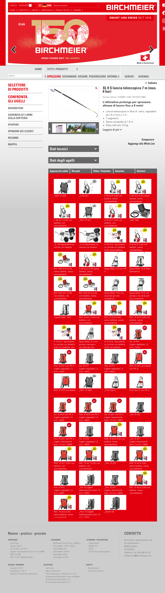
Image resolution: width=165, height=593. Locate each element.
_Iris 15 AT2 (140, 407)
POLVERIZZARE (97, 76)
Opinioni (141, 170)
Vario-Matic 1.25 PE (61, 551)
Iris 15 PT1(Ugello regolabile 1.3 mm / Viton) (90, 360)
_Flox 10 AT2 (115, 455)
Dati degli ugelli (62, 160)
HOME (12, 10)
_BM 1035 (140, 212)
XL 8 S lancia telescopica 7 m (58, 582)
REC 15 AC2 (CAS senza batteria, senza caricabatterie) (65, 506)
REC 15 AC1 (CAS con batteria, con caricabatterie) (90, 457)
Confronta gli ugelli (17, 99)
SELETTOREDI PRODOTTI (18, 87)
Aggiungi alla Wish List (141, 143)
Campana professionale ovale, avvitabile (63, 576)
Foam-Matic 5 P (59, 549)
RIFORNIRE (113, 76)
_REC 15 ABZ (90, 382)
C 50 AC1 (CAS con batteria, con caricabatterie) (65, 214)
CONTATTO (23, 10)
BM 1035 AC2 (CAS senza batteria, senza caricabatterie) (65, 263)
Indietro (152, 83)
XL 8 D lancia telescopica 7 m (58, 579)
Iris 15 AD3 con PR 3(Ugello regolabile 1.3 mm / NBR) (65, 409)
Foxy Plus (14, 543)
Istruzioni (119, 170)
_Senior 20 (115, 504)
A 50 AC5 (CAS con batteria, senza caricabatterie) (140, 239)
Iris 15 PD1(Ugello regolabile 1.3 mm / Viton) (140, 336)
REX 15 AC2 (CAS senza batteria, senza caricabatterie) (115, 311)
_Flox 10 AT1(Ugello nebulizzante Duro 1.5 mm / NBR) (115, 482)
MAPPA (35, 10)
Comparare (148, 139)
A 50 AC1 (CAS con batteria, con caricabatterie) (115, 214)
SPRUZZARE (54, 76)
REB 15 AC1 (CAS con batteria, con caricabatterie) (65, 457)
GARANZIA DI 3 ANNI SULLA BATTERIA (20, 116)
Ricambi (76, 170)
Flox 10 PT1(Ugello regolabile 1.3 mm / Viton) (115, 360)
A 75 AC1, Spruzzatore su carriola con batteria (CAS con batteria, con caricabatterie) (65, 336)
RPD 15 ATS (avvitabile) (65, 382)
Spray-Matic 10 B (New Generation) (140, 262)
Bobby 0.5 (93, 546)
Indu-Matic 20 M (60, 554)
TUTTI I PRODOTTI (57, 69)
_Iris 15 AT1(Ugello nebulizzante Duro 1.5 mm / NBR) (140, 433)
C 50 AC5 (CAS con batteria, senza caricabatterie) (115, 190)
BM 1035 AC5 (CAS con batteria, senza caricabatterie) (90, 287)
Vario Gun (50, 568)
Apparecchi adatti (59, 170)
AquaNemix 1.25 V (18, 571)
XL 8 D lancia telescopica (99, 551)
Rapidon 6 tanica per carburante (23, 573)
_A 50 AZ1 (90, 188)
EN (23, 5)
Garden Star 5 (16, 546)
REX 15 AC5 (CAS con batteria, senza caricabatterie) (140, 311)
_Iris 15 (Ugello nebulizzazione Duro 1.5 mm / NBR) (90, 482)
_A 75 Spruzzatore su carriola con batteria (90, 238)
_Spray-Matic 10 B (65, 309)
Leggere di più (111, 129)
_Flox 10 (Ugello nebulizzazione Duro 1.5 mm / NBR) (90, 506)
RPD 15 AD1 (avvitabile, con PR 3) (140, 359)
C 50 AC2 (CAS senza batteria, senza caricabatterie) (140, 190)
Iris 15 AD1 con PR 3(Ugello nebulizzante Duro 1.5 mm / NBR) (115, 409)
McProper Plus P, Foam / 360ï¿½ (66, 543)
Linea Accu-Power (96, 571)
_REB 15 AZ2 (65, 188)
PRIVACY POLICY (63, 10)
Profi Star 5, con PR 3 (140, 382)
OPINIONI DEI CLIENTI (20, 131)
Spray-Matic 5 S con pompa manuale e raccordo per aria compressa (90, 336)
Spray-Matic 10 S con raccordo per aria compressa (115, 287)
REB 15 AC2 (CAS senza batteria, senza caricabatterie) (140, 457)
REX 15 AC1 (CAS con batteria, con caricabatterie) (90, 311)
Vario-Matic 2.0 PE (60, 557)
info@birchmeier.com (141, 555)
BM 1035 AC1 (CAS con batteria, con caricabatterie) (65, 287)
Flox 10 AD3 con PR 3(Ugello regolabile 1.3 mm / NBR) (90, 409)
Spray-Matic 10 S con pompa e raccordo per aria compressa (140, 287)
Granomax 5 (94, 543)
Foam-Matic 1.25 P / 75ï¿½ (64, 546)
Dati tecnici (59, 149)
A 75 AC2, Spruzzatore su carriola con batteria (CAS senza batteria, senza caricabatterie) (115, 239)
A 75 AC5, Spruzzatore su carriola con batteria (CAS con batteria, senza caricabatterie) (115, 336)
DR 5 (91, 549)
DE (20, 5)
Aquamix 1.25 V (16, 568)
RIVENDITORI (15, 108)
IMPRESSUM (46, 10)
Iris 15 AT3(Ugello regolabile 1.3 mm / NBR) (90, 433)
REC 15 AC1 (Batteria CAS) (21, 557)
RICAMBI (13, 137)
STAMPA (77, 10)
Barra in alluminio (53, 571)
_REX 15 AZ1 (90, 212)
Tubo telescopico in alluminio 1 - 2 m (61, 573)
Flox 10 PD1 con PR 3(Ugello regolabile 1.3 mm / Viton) (65, 360)
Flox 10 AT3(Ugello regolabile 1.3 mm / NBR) (65, 482)
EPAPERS (13, 124)
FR (27, 5)
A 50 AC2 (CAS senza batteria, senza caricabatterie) (90, 263)
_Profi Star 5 (115, 382)
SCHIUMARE (69, 76)
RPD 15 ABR (15, 554)
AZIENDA (143, 76)
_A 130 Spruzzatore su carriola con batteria (65, 238)
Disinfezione (93, 568)
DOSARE (83, 76)
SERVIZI (129, 76)
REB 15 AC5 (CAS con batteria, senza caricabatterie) (115, 433)
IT (30, 5)
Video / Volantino (102, 170)
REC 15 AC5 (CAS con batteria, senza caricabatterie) (140, 482)
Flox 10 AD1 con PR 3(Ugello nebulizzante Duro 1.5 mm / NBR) (65, 433)
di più (22, 24)
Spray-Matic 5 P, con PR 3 (115, 262)
